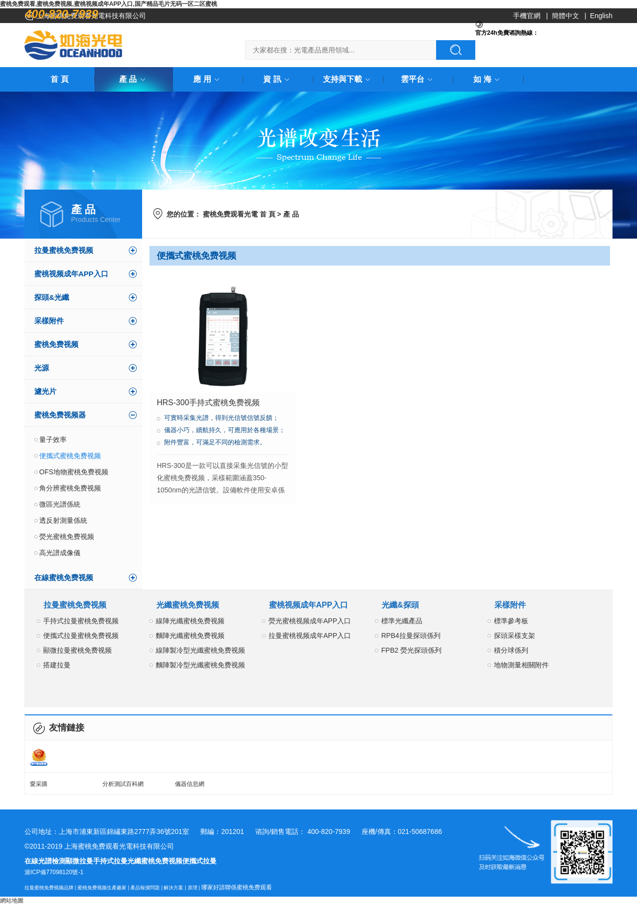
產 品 (133, 79)
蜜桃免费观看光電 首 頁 (239, 214)
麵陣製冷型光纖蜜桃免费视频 (200, 665)
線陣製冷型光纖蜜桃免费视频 (200, 650)
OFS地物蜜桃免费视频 (73, 472)
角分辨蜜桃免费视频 (70, 488)
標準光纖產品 (401, 621)
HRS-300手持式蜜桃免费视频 (208, 402)
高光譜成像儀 (59, 553)
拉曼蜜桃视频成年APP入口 (310, 635)
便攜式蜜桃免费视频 (70, 456)
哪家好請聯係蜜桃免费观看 (236, 887)
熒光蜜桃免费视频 (66, 536)
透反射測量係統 (63, 520)
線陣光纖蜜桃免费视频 (190, 621)
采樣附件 (49, 321)
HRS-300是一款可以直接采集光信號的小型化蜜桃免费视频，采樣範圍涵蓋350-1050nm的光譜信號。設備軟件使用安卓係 (222, 478)
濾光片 (45, 391)
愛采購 (39, 784)
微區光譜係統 (59, 504)
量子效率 (53, 439)
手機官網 (526, 16)
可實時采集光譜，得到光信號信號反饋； (221, 417)
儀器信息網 (189, 784)
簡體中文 (565, 16)
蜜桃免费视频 (56, 344)
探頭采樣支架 (514, 635)
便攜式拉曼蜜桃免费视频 (81, 635)
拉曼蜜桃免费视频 (63, 250)
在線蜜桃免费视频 (63, 577)
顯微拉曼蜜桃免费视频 (77, 650)
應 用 (207, 79)
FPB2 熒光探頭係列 (411, 650)
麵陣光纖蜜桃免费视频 (190, 635)
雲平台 (418, 79)
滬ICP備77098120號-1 (53, 872)
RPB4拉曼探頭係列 (411, 635)
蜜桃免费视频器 (60, 415)
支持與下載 (348, 79)
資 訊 (278, 79)
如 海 (488, 79)
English (601, 16)
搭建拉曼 (57, 665)
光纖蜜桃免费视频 (187, 605)
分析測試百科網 (123, 784)
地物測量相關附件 (521, 665)
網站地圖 (12, 900)
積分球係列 (511, 650)
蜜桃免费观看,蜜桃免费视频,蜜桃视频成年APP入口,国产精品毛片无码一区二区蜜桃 (108, 3)
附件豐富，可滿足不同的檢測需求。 (215, 442)
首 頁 (59, 79)
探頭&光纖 (51, 297)
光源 (41, 368)
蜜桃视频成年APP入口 (71, 273)
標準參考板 (511, 621)
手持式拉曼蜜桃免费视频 (81, 621)
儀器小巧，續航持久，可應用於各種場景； (224, 430)
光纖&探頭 (400, 605)
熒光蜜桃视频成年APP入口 (310, 621)
